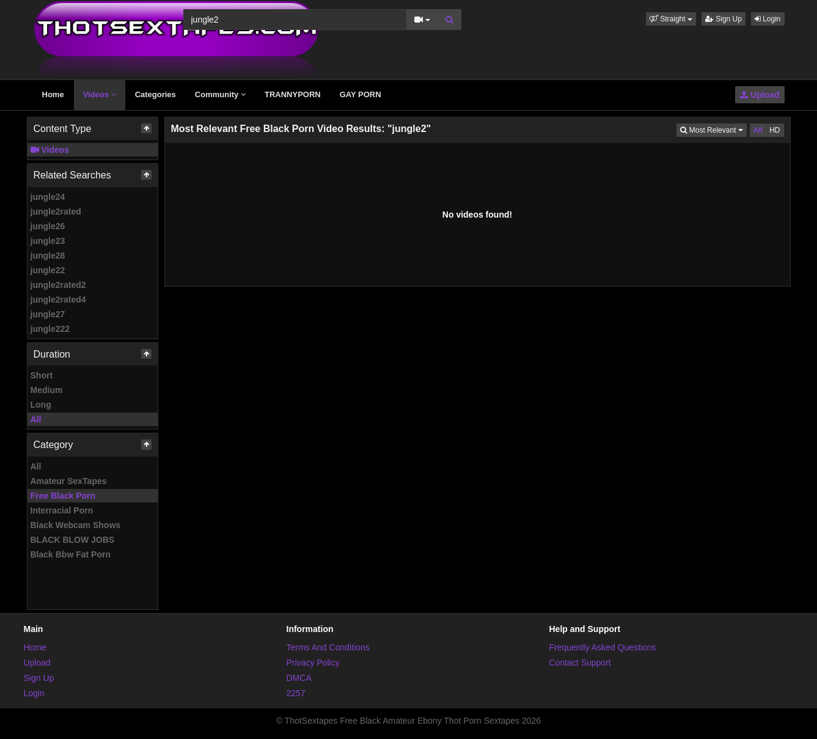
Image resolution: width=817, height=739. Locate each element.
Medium (47, 390)
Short (42, 375)
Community (220, 94)
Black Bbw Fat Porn (71, 554)
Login (768, 19)
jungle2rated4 (58, 299)
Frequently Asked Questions (602, 647)
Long (41, 405)
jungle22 (48, 270)
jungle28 (48, 255)
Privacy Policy (313, 662)
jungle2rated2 (58, 285)
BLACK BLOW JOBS (73, 540)
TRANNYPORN (293, 94)
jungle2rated (56, 211)
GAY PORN (360, 94)
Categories (155, 94)
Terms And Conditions (328, 647)
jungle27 (48, 314)
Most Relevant (713, 129)
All (36, 419)
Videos (99, 94)
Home (53, 94)
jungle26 (48, 226)
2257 (296, 693)
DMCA (299, 678)
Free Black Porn (63, 496)
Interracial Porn (62, 510)
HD (774, 130)
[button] (671, 19)
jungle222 (50, 329)
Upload (759, 95)
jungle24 (48, 197)
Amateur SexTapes (69, 481)
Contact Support (580, 662)
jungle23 (48, 241)
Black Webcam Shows (76, 525)
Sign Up (723, 19)
